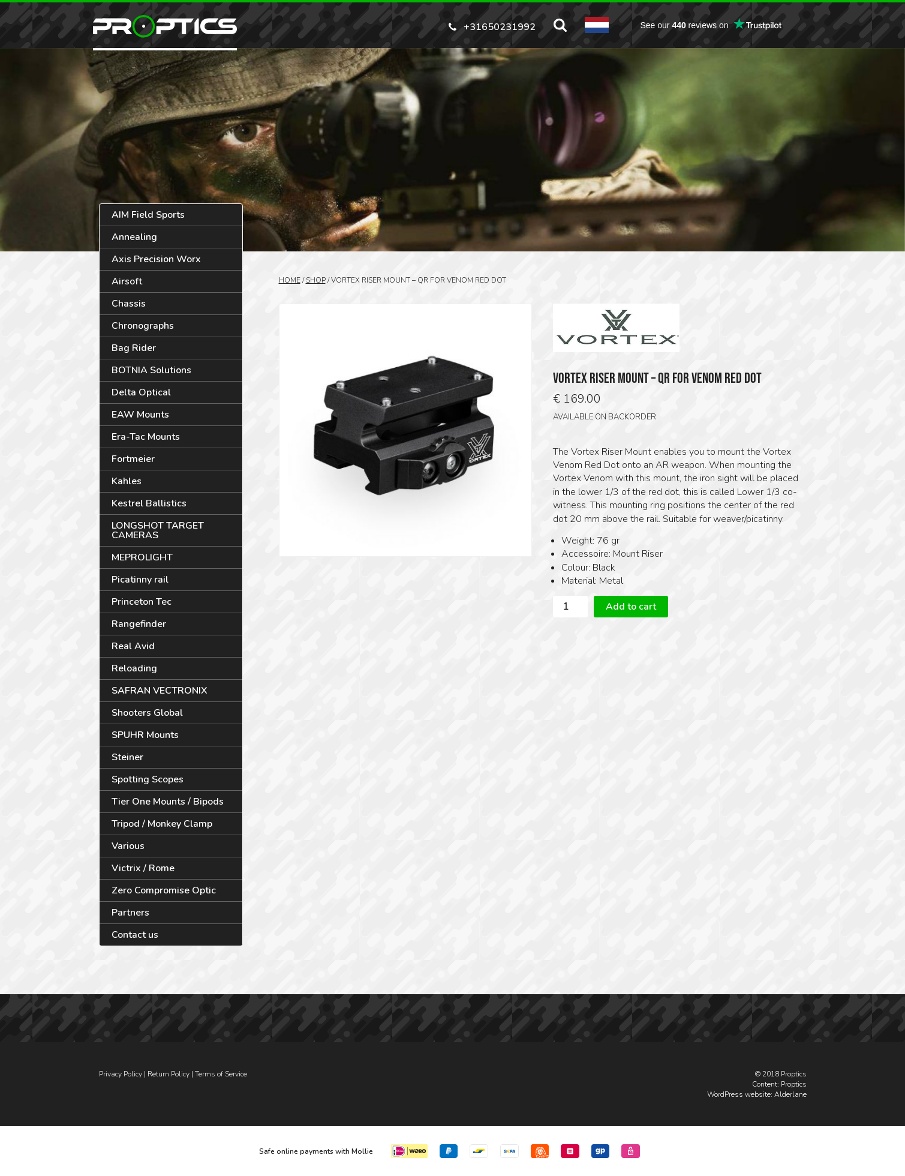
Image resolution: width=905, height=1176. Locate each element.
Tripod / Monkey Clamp (162, 823)
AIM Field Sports (148, 214)
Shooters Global (147, 712)
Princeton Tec (142, 601)
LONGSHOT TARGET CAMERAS (158, 530)
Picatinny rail (140, 579)
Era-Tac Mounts (146, 436)
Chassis (129, 303)
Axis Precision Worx (156, 259)
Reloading (134, 668)
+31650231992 (500, 26)
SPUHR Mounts (145, 735)
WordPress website (739, 1094)
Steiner (127, 757)
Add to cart (631, 606)
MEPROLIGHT (142, 557)
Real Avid (133, 646)
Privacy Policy (120, 1074)
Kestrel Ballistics (149, 503)
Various (128, 846)
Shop (316, 280)
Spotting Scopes (148, 779)
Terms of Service (221, 1074)
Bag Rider (134, 348)
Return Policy (169, 1074)
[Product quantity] (570, 606)
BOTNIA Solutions (151, 370)
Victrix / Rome (143, 868)
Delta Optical (141, 392)
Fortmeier (133, 459)
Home (289, 280)
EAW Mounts (140, 414)
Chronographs (143, 325)
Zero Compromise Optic (164, 890)
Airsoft (127, 281)
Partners (130, 912)
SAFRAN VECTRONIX (160, 690)
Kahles (127, 481)
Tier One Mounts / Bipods (168, 801)
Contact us (135, 934)
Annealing (134, 237)
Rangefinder (139, 624)
